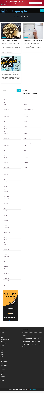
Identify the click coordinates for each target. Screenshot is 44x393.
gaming (25, 133)
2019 (23, 18)
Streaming (26, 162)
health (25, 135)
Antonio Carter (9, 52)
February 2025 (6, 135)
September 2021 (7, 232)
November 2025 (7, 114)
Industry (3, 69)
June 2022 (6, 213)
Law (25, 145)
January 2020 (6, 273)
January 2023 (6, 196)
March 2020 (6, 268)
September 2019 (7, 283)
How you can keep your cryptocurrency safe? (10, 41)
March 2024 (6, 162)
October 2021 (6, 230)
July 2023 (5, 181)
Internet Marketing (27, 143)
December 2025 (6, 111)
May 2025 (6, 128)
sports (2, 378)
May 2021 (6, 239)
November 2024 (7, 143)
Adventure (26, 99)
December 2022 (6, 198)
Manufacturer (26, 147)
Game (25, 131)
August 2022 (6, 208)
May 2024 (6, 157)
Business (3, 37)
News (25, 150)
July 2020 (5, 263)
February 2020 (6, 271)
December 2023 (6, 169)
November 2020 (7, 254)
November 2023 (7, 172)
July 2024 (5, 152)
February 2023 (6, 193)
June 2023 (6, 184)
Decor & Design (27, 114)
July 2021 (5, 234)
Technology (26, 164)
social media (26, 157)
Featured (25, 123)
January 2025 (6, 138)
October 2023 (6, 174)
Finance (25, 126)
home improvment (27, 138)
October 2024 (6, 145)
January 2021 (6, 249)
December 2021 (6, 225)
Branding (25, 102)
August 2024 (6, 150)
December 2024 (6, 140)
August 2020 (6, 261)
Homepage (19, 18)
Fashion (25, 121)
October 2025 (6, 116)
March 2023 (6, 191)
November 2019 (7, 278)
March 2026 (6, 104)
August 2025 (6, 121)
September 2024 (7, 147)
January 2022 (6, 222)
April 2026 (6, 102)
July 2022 (5, 210)
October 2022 (6, 203)
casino (25, 106)
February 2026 (6, 106)
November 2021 (7, 227)
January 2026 (6, 109)
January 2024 (6, 167)
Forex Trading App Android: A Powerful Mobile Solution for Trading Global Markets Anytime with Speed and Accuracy (33, 338)
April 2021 (6, 242)
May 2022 (6, 215)
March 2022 (6, 220)
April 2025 (6, 131)
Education (26, 116)
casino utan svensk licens (28, 109)
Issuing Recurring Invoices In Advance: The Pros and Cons (33, 41)
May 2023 (6, 186)
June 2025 (6, 126)
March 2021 (6, 244)
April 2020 (6, 266)
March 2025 (6, 133)
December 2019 (6, 275)
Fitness (25, 128)
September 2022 (7, 205)
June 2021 (6, 237)
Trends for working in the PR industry (9, 72)
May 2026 (6, 99)
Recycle (25, 152)
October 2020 (6, 256)
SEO (25, 155)
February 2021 (6, 246)
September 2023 (7, 176)
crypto (25, 111)
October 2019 (6, 280)
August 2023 (6, 179)
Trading (25, 167)
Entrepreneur (3, 346)
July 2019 (5, 287)
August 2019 (6, 285)
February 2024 (6, 164)
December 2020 (6, 251)
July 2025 (5, 123)
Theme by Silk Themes (31, 389)
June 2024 (6, 155)
